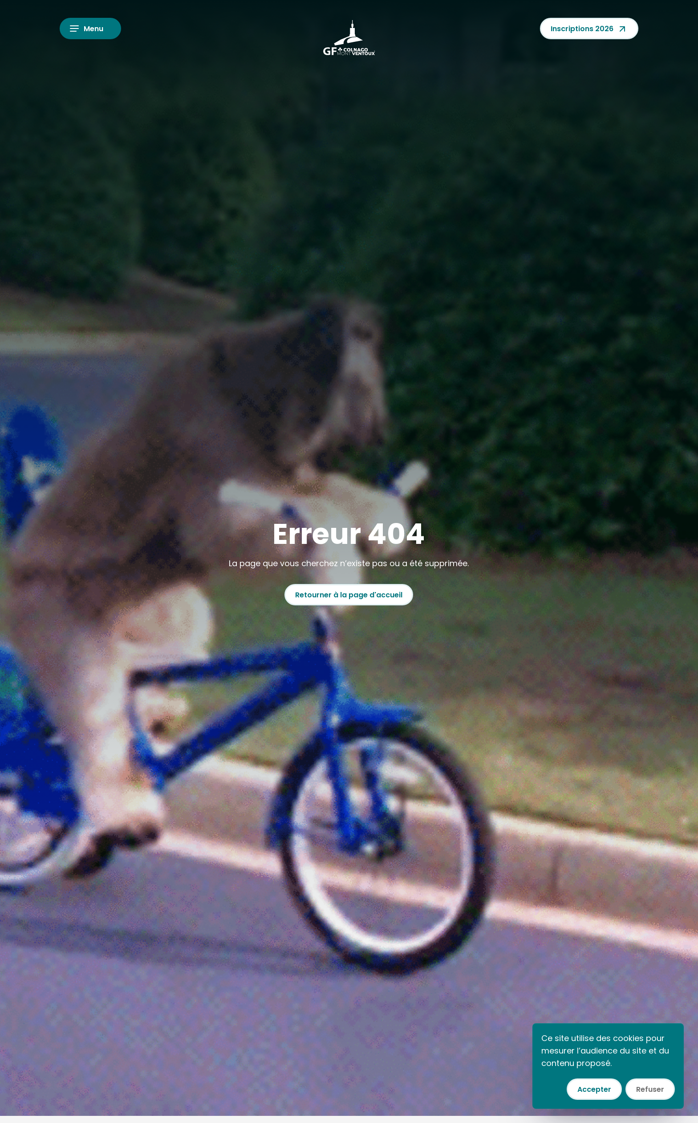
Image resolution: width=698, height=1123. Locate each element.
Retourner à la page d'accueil (348, 595)
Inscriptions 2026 (589, 29)
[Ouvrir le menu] (90, 28)
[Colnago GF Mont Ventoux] (349, 37)
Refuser (650, 1089)
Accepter (594, 1089)
